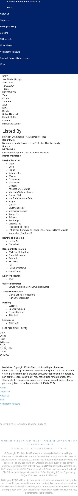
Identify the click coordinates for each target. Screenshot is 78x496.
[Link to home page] (3, 4)
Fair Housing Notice (40, 444)
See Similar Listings (12, 79)
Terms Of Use (9, 441)
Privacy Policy (31, 441)
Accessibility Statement (60, 441)
